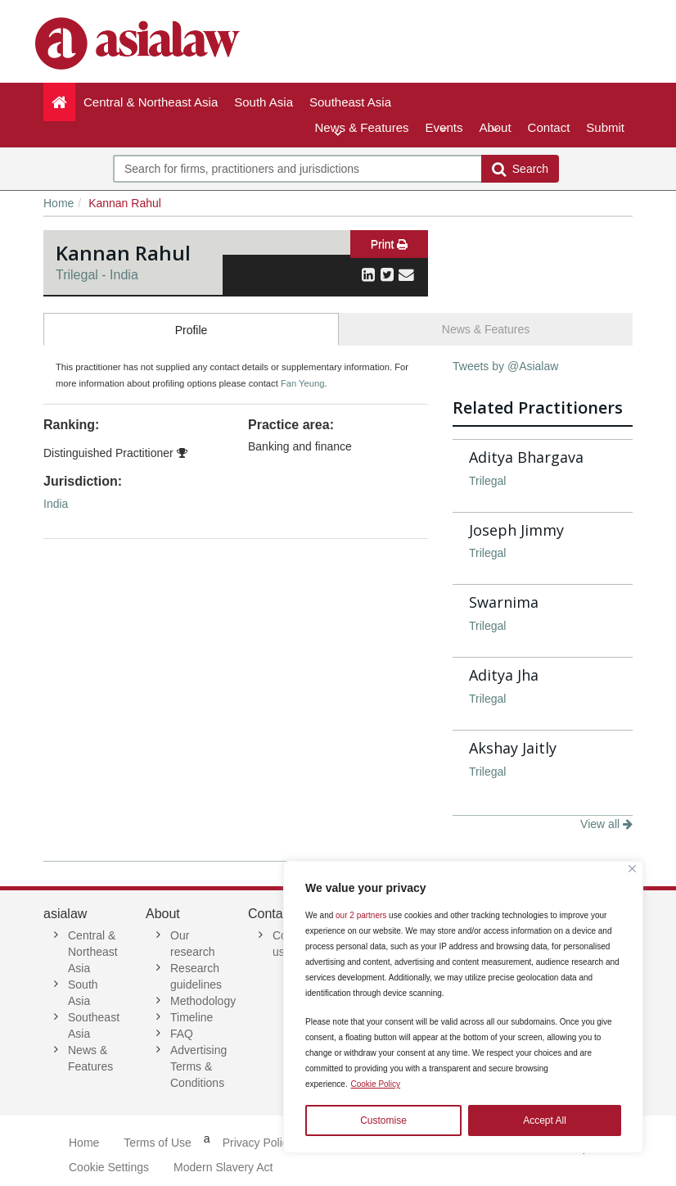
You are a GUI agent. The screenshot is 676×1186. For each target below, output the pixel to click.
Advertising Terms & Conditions (198, 1066)
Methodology (203, 1000)
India (55, 503)
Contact (549, 127)
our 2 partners (361, 915)
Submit (605, 127)
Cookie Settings (109, 1167)
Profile (191, 330)
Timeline (191, 1017)
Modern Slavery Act (223, 1167)
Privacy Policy (258, 1142)
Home (58, 203)
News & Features (362, 127)
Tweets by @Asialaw (505, 366)
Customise (383, 1120)
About (495, 127)
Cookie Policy (375, 1084)
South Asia (267, 108)
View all (606, 824)
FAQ (181, 1033)
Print (389, 244)
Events (444, 127)
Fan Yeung (303, 383)
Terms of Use (157, 1142)
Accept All (544, 1120)
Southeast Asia (350, 108)
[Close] (632, 868)
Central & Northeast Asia (154, 108)
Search (520, 168)
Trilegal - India (97, 275)
